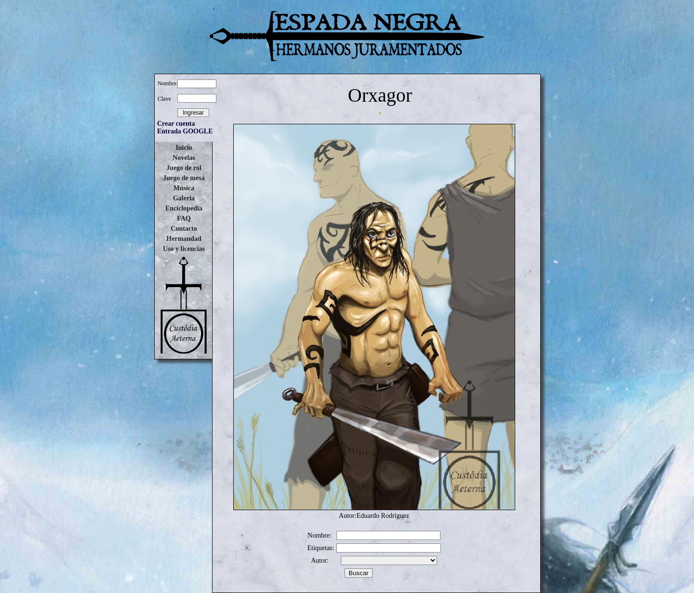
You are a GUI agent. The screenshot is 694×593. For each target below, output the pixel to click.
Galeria (184, 198)
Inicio (183, 147)
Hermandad (183, 238)
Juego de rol (183, 167)
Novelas (184, 157)
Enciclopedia (183, 208)
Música (184, 188)
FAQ (184, 218)
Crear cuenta (176, 123)
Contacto (184, 228)
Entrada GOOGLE (185, 131)
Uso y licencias (184, 248)
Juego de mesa (183, 178)
